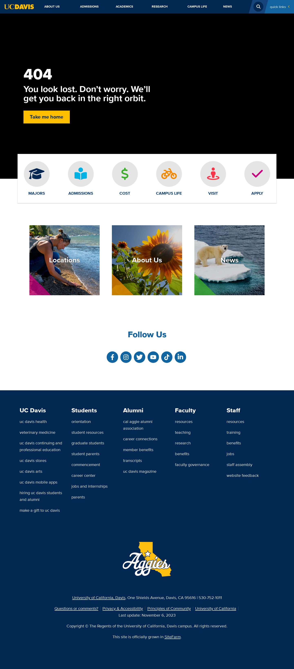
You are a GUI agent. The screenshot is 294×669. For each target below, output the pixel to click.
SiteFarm (173, 637)
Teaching (182, 432)
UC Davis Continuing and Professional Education (41, 446)
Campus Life (197, 6)
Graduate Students (87, 443)
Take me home (46, 117)
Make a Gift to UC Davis (40, 510)
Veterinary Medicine (37, 432)
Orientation (81, 421)
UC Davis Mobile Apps (38, 482)
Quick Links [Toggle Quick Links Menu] (278, 6)
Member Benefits (138, 450)
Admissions (89, 6)
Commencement (85, 464)
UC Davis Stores (33, 460)
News (227, 6)
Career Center (83, 475)
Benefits (182, 454)
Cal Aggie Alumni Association (138, 424)
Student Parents (85, 454)
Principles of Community (169, 608)
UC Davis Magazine (139, 471)
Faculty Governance (192, 464)
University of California (215, 608)
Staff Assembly (239, 464)
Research (160, 6)
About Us (52, 6)
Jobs (230, 454)
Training (233, 432)
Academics (124, 6)
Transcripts (132, 460)
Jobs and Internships (89, 486)
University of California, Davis (98, 597)
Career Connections (140, 439)
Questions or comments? (76, 608)
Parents (78, 497)
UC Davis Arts (31, 471)
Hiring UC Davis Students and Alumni (41, 496)
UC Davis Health (33, 421)
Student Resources (87, 432)
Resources (184, 421)
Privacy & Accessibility (122, 608)
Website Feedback (243, 475)
